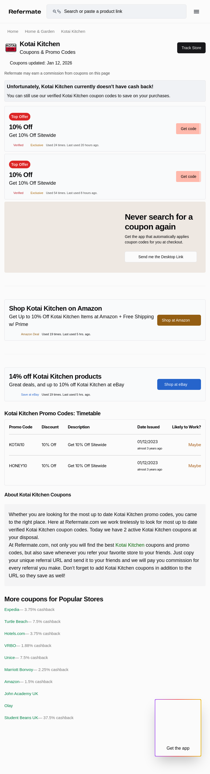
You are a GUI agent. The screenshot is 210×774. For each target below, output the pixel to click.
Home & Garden (39, 31)
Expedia (29, 609)
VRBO (27, 645)
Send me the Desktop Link (160, 257)
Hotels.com (32, 633)
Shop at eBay (179, 384)
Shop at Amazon (179, 320)
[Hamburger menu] (196, 11)
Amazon (28, 681)
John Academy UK (21, 693)
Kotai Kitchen (129, 545)
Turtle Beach (32, 621)
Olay (8, 705)
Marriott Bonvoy (36, 669)
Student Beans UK (39, 718)
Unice (26, 657)
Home (12, 31)
